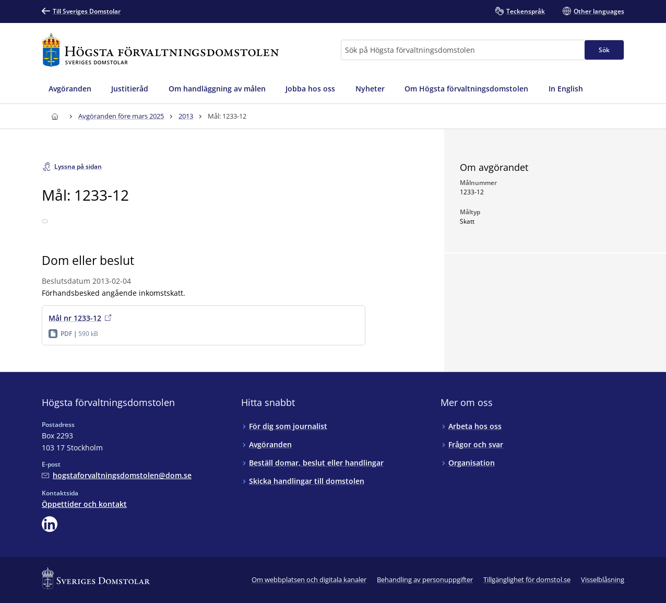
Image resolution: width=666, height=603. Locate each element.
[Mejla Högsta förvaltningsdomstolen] (117, 475)
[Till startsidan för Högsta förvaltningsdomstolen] (160, 50)
